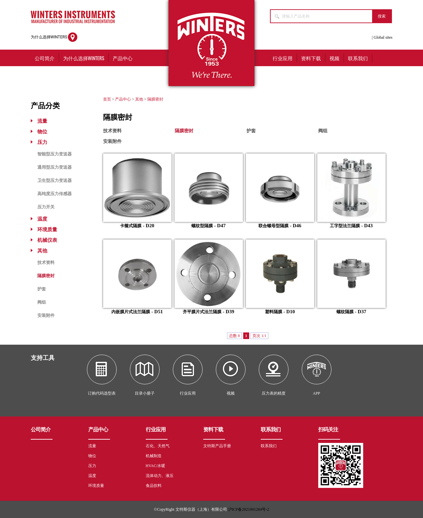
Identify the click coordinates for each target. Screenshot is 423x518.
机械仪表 (47, 240)
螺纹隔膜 (345, 311)
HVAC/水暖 (156, 465)
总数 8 (234, 335)
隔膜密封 (46, 275)
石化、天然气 (158, 446)
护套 (41, 288)
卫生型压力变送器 (54, 180)
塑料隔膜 (273, 311)
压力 (42, 142)
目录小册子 (145, 393)
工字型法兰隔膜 (345, 225)
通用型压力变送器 (54, 167)
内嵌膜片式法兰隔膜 (130, 311)
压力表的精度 (274, 393)
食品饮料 (154, 485)
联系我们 (358, 58)
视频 (334, 58)
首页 (107, 99)
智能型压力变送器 (54, 153)
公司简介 (45, 58)
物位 (42, 131)
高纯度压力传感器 (54, 193)
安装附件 (46, 315)
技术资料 (46, 262)
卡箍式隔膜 (130, 225)
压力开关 (46, 206)
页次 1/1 (259, 335)
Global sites (383, 37)
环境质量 (47, 229)
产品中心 (123, 58)
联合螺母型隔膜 (273, 225)
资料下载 (311, 58)
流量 (42, 121)
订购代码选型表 (102, 393)
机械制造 (154, 455)
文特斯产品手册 (217, 446)
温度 (42, 219)
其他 (42, 250)
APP (316, 393)
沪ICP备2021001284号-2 (248, 509)
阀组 (41, 302)
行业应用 (282, 58)
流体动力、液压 (159, 475)
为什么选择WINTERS (54, 37)
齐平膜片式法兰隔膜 (202, 311)
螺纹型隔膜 (202, 225)
